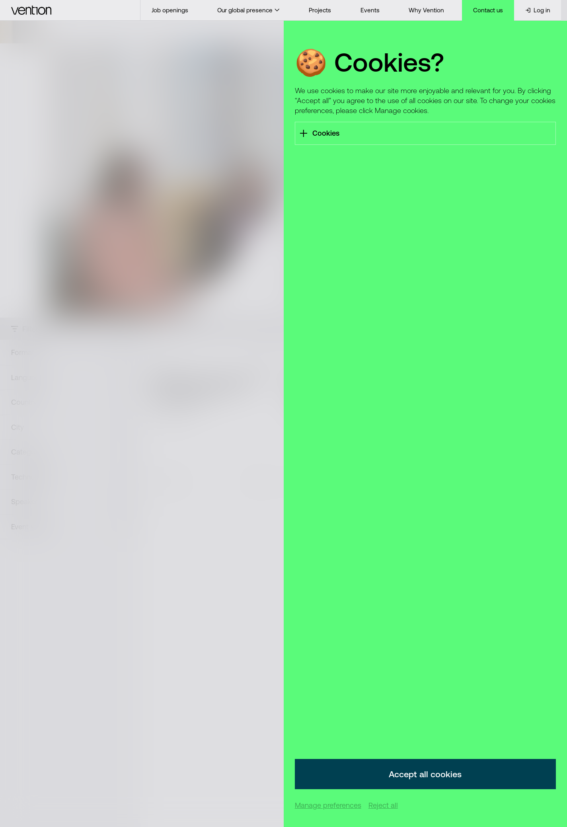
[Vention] (70, 10)
